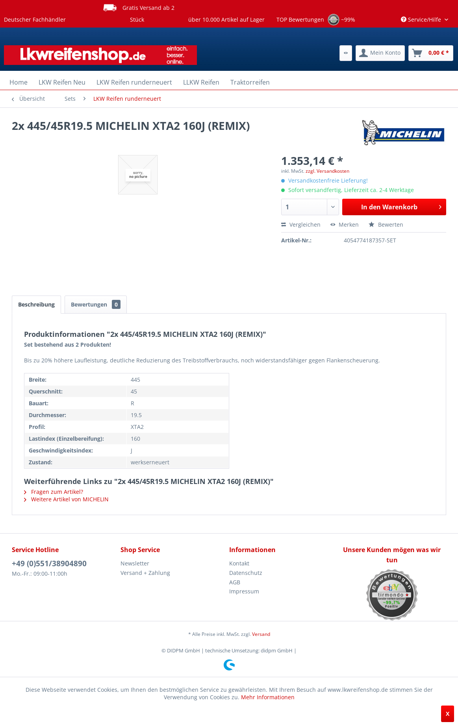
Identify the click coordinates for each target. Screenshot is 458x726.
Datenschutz (245, 572)
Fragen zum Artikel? (53, 491)
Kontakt (239, 563)
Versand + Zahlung (145, 572)
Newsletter (135, 563)
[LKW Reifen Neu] (62, 82)
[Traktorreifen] (250, 82)
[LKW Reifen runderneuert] (134, 82)
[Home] (18, 82)
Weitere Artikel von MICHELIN (66, 499)
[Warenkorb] (430, 53)
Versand (261, 634)
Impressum (244, 591)
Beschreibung (36, 304)
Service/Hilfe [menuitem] (422, 19)
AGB (234, 582)
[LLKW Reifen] (201, 82)
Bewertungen (96, 304)
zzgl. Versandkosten (327, 171)
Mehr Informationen (268, 697)
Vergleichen (301, 224)
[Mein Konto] (380, 53)
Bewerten (386, 224)
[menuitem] (345, 53)
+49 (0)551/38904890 (49, 563)
